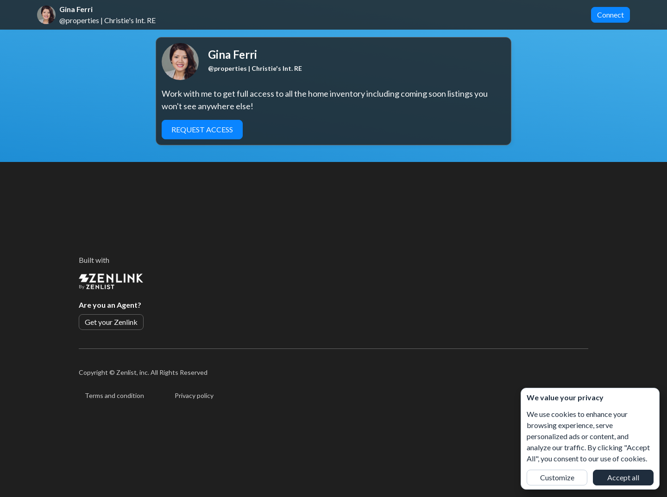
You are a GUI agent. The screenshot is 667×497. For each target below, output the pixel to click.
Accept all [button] (623, 477)
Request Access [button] (202, 129)
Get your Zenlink (111, 321)
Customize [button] (557, 477)
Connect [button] (610, 14)
